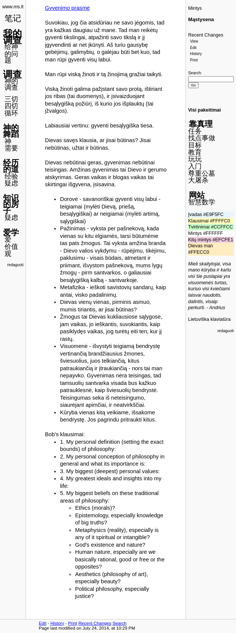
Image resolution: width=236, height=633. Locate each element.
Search (194, 73)
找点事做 (201, 138)
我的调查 (12, 36)
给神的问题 (11, 53)
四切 (11, 106)
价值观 (11, 250)
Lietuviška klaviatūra (209, 319)
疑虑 (11, 183)
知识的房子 (11, 204)
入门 (195, 166)
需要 (11, 148)
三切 (11, 99)
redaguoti (15, 265)
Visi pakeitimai (204, 110)
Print (194, 60)
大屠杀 (198, 180)
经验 (11, 176)
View (194, 41)
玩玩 (195, 159)
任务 (195, 131)
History (196, 54)
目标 (195, 145)
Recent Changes (205, 35)
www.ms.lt (12, 6)
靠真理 (201, 124)
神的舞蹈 (11, 130)
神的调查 (11, 84)
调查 (12, 74)
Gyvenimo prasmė (67, 8)
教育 (195, 152)
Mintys (195, 8)
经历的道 (11, 165)
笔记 (13, 18)
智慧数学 (201, 202)
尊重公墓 (201, 173)
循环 (11, 113)
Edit (193, 48)
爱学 (11, 232)
